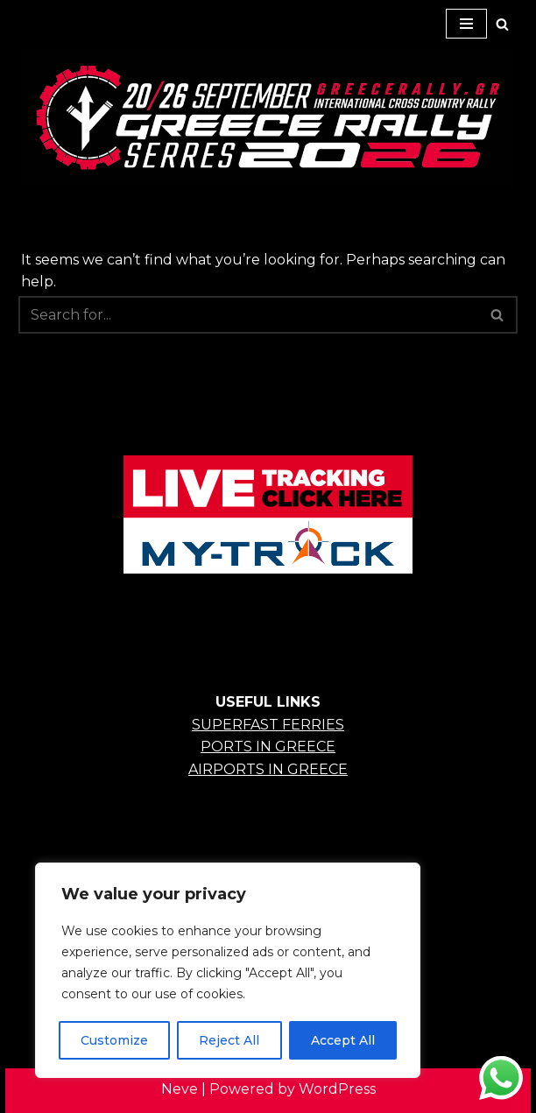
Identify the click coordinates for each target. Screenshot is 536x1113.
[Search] (502, 24)
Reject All (229, 1040)
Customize (114, 1040)
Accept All (343, 1040)
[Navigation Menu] (466, 24)
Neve (179, 1089)
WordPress (337, 1089)
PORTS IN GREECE (268, 746)
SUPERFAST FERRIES (268, 724)
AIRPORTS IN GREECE (268, 769)
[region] (227, 970)
